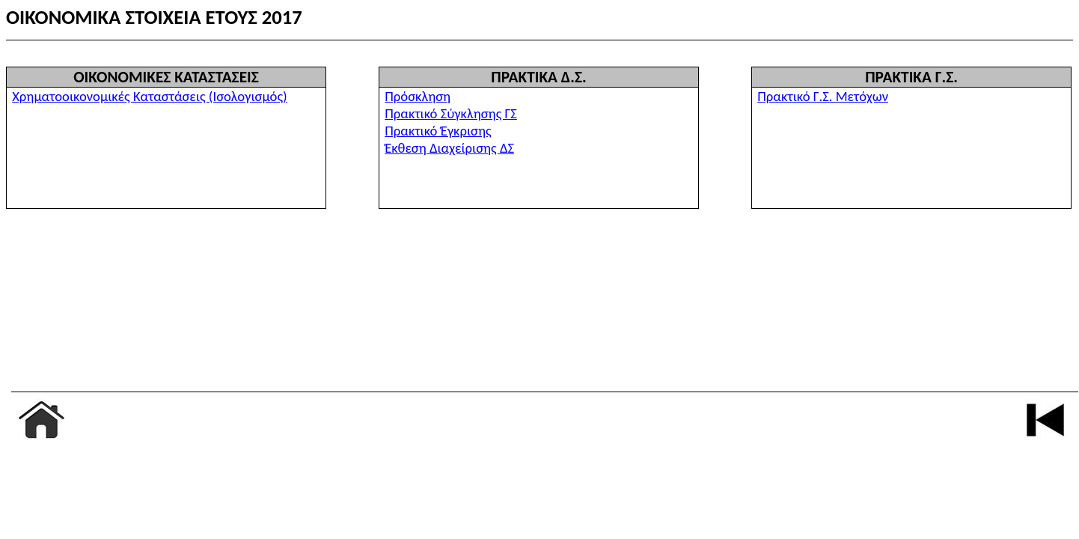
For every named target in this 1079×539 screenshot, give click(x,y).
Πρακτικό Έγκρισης (438, 130)
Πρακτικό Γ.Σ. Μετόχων (822, 96)
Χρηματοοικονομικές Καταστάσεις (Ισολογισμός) (149, 96)
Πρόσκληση (417, 96)
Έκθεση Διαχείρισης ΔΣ (449, 147)
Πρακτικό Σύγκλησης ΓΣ (451, 113)
